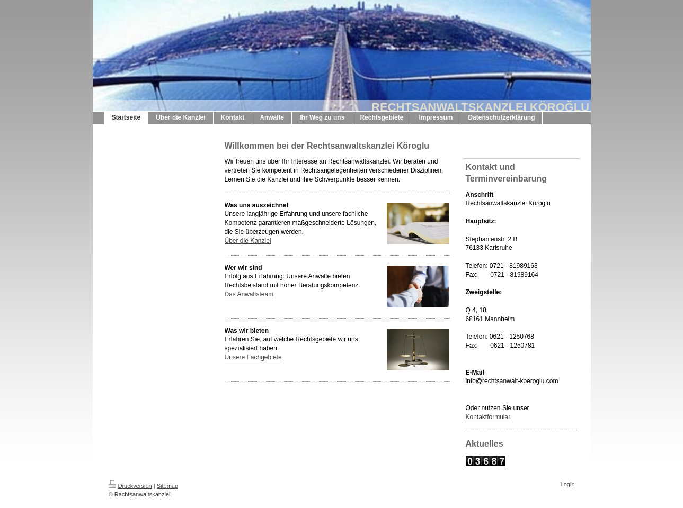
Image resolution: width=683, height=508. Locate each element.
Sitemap (167, 486)
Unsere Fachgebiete (253, 357)
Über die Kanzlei (248, 240)
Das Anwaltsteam (249, 294)
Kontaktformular (488, 417)
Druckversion (130, 486)
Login (568, 484)
